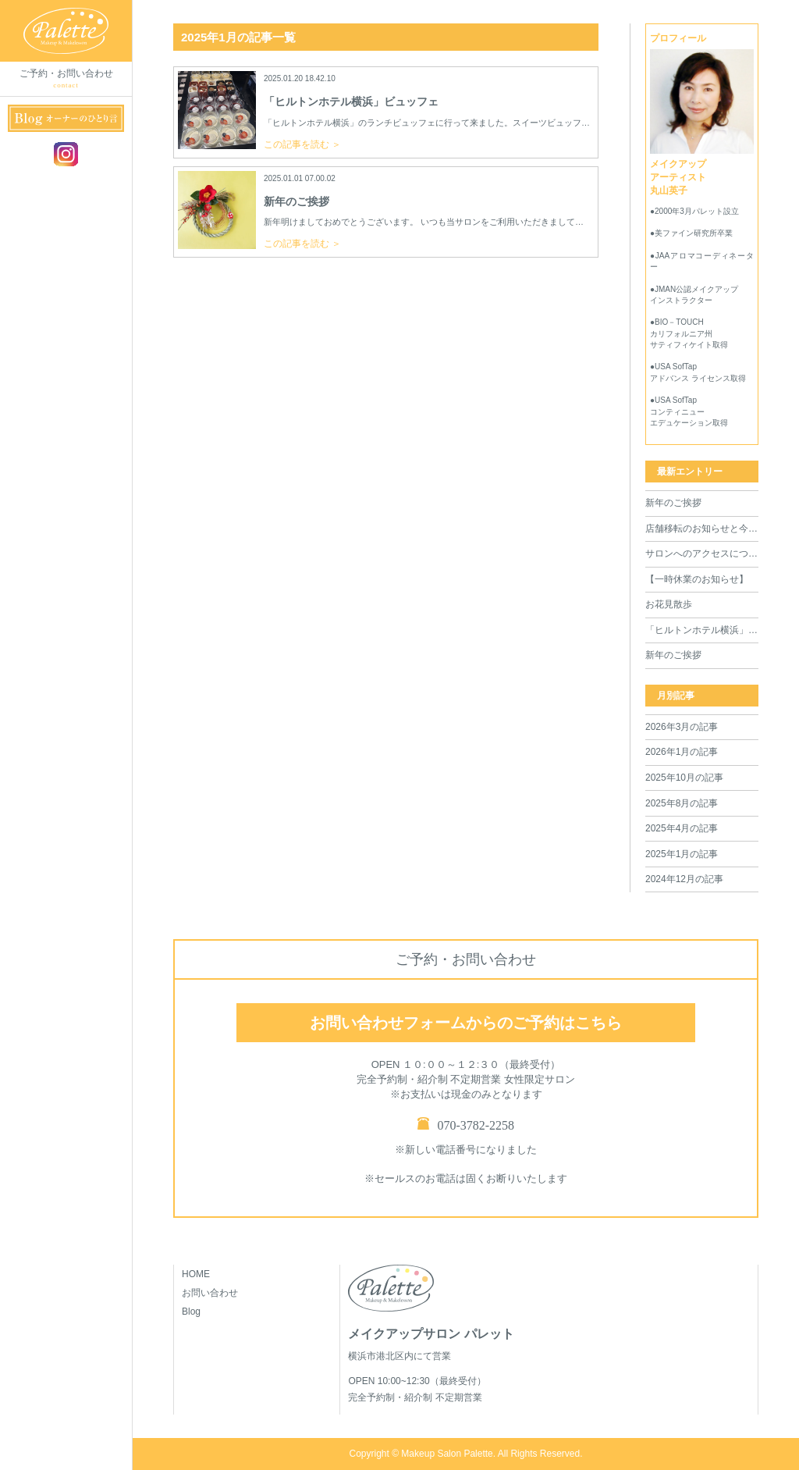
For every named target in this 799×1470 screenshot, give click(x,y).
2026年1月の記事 (681, 751)
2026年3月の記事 (681, 726)
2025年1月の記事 (681, 854)
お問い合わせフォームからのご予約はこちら (466, 1022)
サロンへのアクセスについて (701, 553)
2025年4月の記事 (681, 828)
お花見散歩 (668, 604)
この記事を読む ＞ (302, 144)
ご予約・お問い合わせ (66, 79)
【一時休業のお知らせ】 (696, 579)
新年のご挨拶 (673, 502)
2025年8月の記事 (681, 803)
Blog (191, 1311)
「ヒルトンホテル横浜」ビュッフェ (701, 630)
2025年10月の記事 (684, 777)
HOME (196, 1274)
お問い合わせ (210, 1292)
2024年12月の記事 (684, 879)
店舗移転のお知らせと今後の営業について (701, 528)
